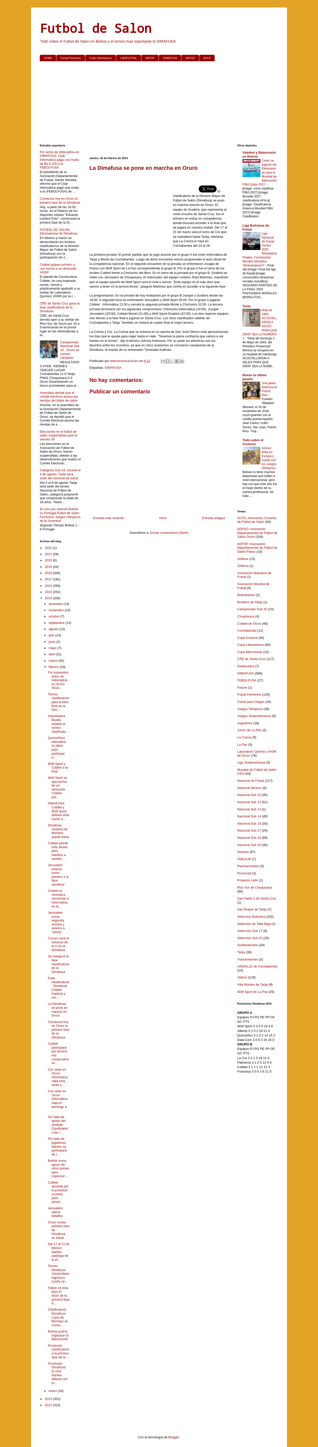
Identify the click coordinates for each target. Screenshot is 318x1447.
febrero (54, 667)
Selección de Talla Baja (254, 924)
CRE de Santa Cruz (251, 659)
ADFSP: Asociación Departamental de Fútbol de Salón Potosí (257, 547)
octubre (54, 616)
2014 (49, 598)
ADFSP (150, 58)
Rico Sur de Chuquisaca (254, 887)
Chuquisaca (245, 616)
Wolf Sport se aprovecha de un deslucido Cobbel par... (57, 787)
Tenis (246, 306)
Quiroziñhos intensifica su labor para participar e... (57, 747)
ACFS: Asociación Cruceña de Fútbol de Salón (256, 520)
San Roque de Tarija (252, 909)
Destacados (245, 666)
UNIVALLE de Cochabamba (257, 966)
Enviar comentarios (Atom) (169, 533)
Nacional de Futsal (250, 781)
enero (53, 1391)
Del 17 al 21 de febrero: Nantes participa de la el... (58, 1251)
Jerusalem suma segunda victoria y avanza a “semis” (56, 922)
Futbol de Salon (96, 28)
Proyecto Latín (247, 880)
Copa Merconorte (249, 652)
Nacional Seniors (249, 788)
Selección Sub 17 (249, 931)
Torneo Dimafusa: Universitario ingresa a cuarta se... (58, 1273)
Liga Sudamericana (251, 762)
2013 (49, 1399)
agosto (54, 629)
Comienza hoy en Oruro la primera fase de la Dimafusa (60, 200)
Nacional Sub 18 (249, 838)
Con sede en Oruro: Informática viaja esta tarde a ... (57, 1077)
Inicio (163, 518)
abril (52, 654)
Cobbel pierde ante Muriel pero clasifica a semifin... (58, 850)
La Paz (242, 744)
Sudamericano (247, 945)
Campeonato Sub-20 (252, 609)
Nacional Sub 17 (249, 830)
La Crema (244, 737)
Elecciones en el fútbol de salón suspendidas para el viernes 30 (58, 435)
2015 (49, 592)
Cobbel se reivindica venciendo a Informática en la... (58, 898)
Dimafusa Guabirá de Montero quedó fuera (58, 831)
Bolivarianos (246, 595)
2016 (49, 586)
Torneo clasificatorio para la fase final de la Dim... (58, 702)
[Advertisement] (159, 103)
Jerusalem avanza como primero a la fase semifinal (58, 874)
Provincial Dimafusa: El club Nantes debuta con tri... (57, 1373)
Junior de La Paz (249, 730)
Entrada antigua (213, 518)
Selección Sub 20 (249, 938)
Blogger (173, 1437)
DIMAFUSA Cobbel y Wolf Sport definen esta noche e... (58, 811)
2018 (49, 573)
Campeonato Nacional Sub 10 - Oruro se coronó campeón (69, 350)
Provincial (244, 873)
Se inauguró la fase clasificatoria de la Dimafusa (58, 963)
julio (52, 635)
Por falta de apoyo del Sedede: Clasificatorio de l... (58, 1124)
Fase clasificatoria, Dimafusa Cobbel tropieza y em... (58, 987)
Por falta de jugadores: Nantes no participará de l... (57, 1146)
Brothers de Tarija (250, 602)
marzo (54, 661)
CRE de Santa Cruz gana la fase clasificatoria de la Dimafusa (60, 307)
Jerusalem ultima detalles (55, 1212)
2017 (49, 579)
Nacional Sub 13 (249, 809)
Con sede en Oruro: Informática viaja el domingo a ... (57, 1100)
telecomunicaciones (124, 361)
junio (52, 642)
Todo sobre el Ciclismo (252, 442)
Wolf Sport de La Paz (252, 992)
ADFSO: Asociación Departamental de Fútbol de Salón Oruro (257, 533)
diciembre (56, 604)
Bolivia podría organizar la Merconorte (58, 1335)
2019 (49, 567)
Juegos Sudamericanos (254, 716)
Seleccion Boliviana (251, 916)
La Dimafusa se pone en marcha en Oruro (57, 1009)
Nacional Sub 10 (249, 795)
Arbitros (242, 559)
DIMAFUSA (170, 58)
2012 (49, 1405)
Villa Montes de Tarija (252, 984)
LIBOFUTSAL (128, 58)
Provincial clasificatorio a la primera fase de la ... (58, 1351)
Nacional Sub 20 (249, 845)
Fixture (242, 687)
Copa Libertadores (100, 58)
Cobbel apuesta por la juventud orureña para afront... (58, 1192)
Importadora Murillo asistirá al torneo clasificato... (58, 723)
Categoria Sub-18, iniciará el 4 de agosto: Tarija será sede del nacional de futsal (60, 474)
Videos (242, 977)
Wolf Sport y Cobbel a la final (58, 767)
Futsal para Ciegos (250, 702)
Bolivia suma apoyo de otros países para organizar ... (58, 1168)
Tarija (241, 952)
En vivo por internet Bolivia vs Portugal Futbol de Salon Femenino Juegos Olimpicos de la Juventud (60, 515)
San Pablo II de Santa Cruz (257, 898)
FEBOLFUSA (246, 680)
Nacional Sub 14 (249, 816)
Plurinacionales (248, 866)
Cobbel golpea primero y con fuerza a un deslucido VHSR (58, 268)
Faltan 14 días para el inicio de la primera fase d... (58, 1295)
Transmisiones (247, 959)
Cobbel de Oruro (249, 623)
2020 (49, 560)
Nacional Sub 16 (249, 823)
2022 (49, 548)
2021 (49, 554)
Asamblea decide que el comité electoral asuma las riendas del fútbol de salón (59, 396)
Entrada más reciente (108, 518)
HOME (48, 58)
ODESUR (244, 859)
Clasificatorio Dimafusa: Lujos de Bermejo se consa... (58, 1317)
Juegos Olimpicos (250, 709)
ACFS (207, 58)
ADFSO (190, 58)
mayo (53, 648)
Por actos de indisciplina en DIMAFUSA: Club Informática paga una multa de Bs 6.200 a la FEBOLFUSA (59, 159)
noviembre (57, 610)
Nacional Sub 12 (249, 802)
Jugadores (244, 723)
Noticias (243, 852)
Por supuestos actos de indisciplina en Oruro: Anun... (58, 680)
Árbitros (242, 566)
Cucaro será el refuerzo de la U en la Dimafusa (58, 944)
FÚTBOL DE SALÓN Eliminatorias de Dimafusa (58, 232)
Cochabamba (246, 630)
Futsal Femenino (71, 58)
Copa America (247, 638)
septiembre (57, 623)
